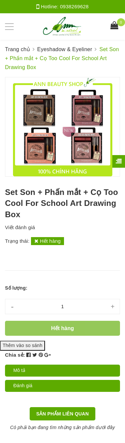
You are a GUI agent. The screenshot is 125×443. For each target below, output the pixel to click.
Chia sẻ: (15, 355)
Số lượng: (16, 288)
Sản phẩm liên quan (62, 413)
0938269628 (74, 6)
